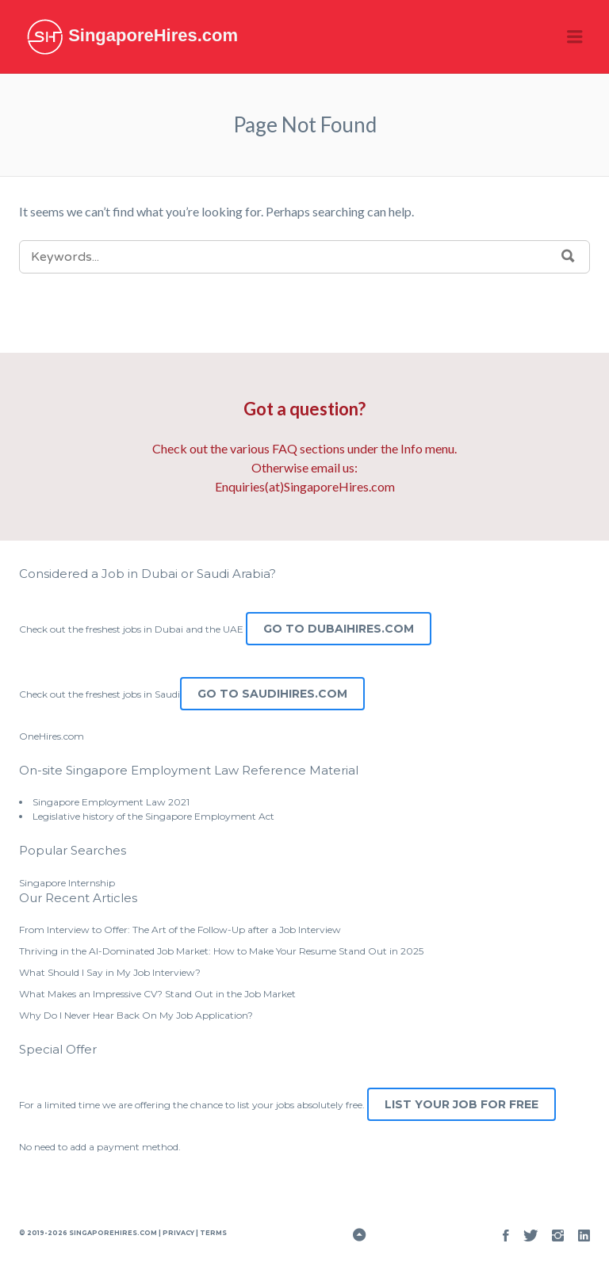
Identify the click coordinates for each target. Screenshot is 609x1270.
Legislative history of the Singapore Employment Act (153, 816)
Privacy (178, 1233)
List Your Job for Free (461, 1104)
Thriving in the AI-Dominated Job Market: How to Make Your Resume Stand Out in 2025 (221, 951)
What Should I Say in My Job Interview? (110, 972)
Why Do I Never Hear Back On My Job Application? (136, 1015)
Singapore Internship (67, 883)
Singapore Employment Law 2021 (111, 802)
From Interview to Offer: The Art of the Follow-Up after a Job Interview (180, 929)
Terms (212, 1233)
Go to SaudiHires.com (272, 694)
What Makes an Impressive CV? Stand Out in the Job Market (157, 994)
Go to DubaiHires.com (338, 629)
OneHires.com (51, 736)
